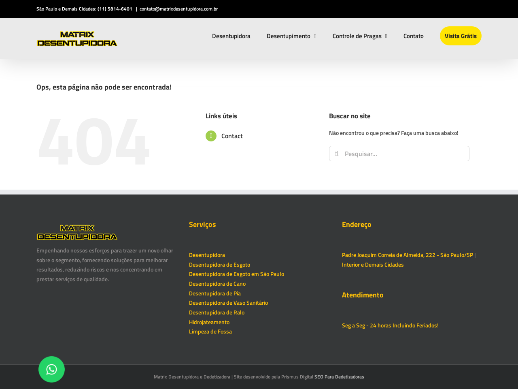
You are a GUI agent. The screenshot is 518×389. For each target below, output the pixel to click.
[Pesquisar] (336, 153)
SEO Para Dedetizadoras (339, 376)
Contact (232, 136)
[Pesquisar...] (399, 153)
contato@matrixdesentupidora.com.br (179, 9)
